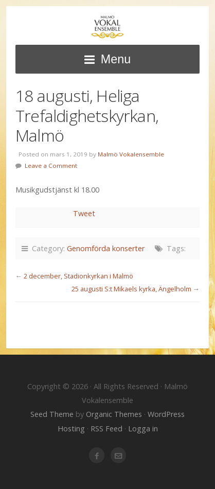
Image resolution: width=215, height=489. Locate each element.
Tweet (84, 213)
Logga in (143, 428)
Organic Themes (114, 414)
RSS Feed (106, 428)
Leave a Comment (51, 165)
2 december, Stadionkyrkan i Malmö (78, 276)
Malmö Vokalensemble (107, 27)
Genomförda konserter (106, 248)
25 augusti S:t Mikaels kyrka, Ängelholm (131, 288)
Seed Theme (52, 414)
